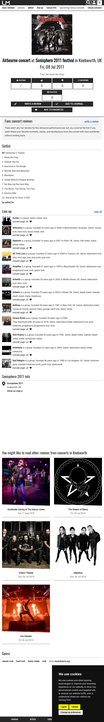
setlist (30, 8)
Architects (17, 347)
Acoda (16, 218)
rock (44, 661)
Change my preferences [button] (71, 712)
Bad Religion (19, 360)
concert (24, 60)
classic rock (7, 661)
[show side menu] (99, 2)
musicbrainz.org (62, 661)
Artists (33, 719)
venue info (51, 8)
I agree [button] (63, 707)
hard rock (20, 661)
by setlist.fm (8, 202)
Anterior (16, 292)
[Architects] (6, 350)
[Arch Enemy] (6, 337)
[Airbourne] (6, 230)
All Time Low (19, 253)
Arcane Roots (19, 318)
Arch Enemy (18, 335)
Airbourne (10, 60)
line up (40, 8)
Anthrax (16, 305)
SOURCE (53, 16)
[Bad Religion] (6, 363)
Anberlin (16, 279)
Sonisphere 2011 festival (55, 60)
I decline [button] (74, 707)
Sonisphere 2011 (15, 383)
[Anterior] (6, 295)
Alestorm (17, 240)
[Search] (88, 2)
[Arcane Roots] (6, 320)
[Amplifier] (6, 269)
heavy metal (33, 661)
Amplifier (17, 266)
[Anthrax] (6, 308)
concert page (19, 221)
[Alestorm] (6, 243)
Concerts (52, 719)
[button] (94, 3)
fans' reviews (8, 8)
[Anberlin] (6, 282)
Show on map (13, 391)
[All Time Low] (6, 256)
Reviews (14, 719)
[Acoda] (6, 220)
